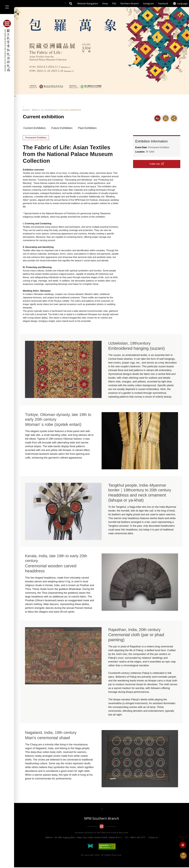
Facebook (163, 3)
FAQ (114, 3)
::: (23, 107)
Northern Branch (129, 3)
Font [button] (158, 118)
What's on (38, 110)
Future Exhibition (61, 128)
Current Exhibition (34, 128)
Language (182, 3)
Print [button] (166, 118)
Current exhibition (70, 110)
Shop (105, 3)
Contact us (153, 838)
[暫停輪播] (15, 96)
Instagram (148, 3)
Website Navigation (87, 3)
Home (26, 110)
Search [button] (71, 3)
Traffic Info (154, 164)
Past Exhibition (87, 128)
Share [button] (176, 118)
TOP (183, 857)
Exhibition (52, 110)
